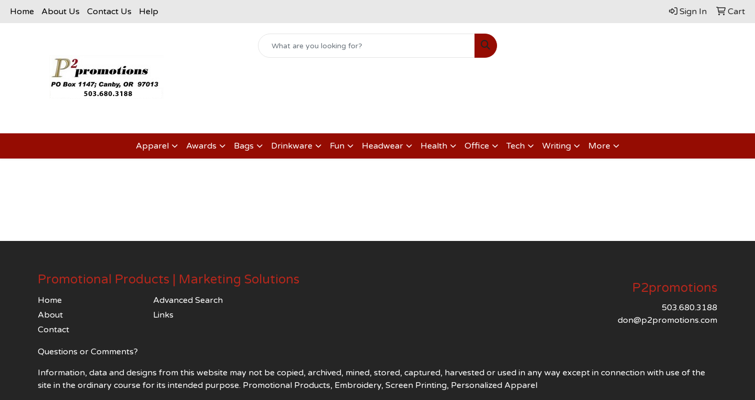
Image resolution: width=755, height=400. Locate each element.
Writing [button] (556, 146)
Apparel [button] (152, 146)
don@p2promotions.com (667, 320)
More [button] (599, 146)
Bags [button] (244, 146)
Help (148, 11)
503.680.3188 (689, 307)
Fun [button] (337, 146)
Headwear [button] (382, 146)
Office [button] (477, 146)
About (50, 315)
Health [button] (433, 146)
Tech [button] (515, 146)
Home (22, 11)
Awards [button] (201, 146)
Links (163, 315)
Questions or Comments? (88, 351)
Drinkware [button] (291, 146)
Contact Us (109, 11)
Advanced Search (188, 300)
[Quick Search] (366, 46)
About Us (60, 11)
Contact (53, 329)
